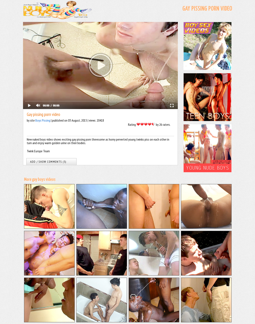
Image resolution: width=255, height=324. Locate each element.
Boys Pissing (42, 120)
